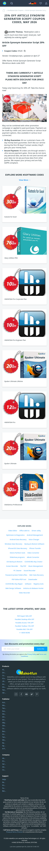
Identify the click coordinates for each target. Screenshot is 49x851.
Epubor (4, 743)
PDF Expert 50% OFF (24, 616)
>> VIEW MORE (24, 633)
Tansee (4, 737)
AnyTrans (4, 684)
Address (4, 767)
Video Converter (33, 553)
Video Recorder (24, 593)
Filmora (4, 670)
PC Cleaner (18, 570)
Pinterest (37, 694)
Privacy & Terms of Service (14, 832)
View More (23, 180)
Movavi (4, 705)
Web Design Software (13, 588)
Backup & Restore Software (34, 544)
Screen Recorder (12, 566)
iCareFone (4, 678)
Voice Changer (34, 539)
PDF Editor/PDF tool (19, 579)
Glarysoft (4, 725)
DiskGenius (4, 687)
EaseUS (4, 711)
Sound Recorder (29, 570)
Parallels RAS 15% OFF (24, 629)
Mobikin (4, 740)
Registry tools (38, 584)
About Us (4, 758)
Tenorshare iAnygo (4, 690)
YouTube (26, 694)
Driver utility (36, 531)
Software (28, 584)
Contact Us (4, 770)
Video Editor (12, 531)
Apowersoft (4, 746)
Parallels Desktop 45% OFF (24, 619)
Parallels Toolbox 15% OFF (24, 626)
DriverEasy (4, 673)
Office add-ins (24, 531)
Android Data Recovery (18, 539)
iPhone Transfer (35, 548)
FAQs (4, 779)
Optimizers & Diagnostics (15, 535)
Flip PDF (23, 566)
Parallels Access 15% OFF (24, 623)
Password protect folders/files (16, 575)
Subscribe (40, 649)
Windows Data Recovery (13, 544)
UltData (4, 681)
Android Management (35, 535)
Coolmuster (4, 675)
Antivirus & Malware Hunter (33, 588)
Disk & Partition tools (17, 553)
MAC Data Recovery (36, 575)
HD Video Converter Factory (4, 693)
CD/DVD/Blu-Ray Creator (33, 562)
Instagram (16, 694)
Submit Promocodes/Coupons (4, 788)
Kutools (4, 702)
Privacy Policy (31, 654)
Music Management (35, 566)
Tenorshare (4, 708)
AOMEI (4, 717)
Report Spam (4, 782)
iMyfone (4, 723)
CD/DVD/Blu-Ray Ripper (14, 584)
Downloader (32, 579)
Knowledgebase (4, 785)
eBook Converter (33, 557)
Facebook (21, 694)
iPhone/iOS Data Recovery (17, 548)
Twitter (31, 694)
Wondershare (4, 714)
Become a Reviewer (4, 791)
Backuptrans (4, 731)
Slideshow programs (17, 557)
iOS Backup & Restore (14, 562)
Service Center (4, 764)
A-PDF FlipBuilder (4, 749)
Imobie (4, 734)
